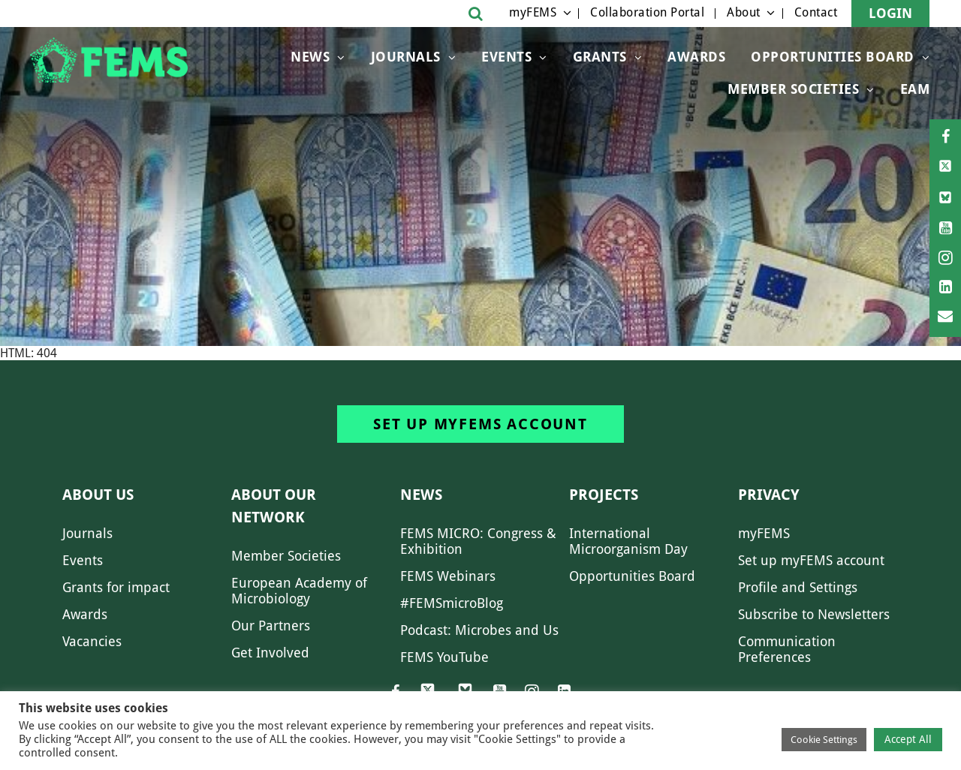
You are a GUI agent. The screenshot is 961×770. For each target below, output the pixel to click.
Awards (696, 57)
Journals (406, 57)
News (310, 57)
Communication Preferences (787, 649)
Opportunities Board (632, 576)
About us (98, 495)
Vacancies (92, 641)
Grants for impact (116, 587)
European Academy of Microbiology (299, 590)
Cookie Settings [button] (824, 739)
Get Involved (270, 652)
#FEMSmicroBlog (451, 603)
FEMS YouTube (444, 657)
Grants (600, 57)
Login (890, 13)
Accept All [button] (908, 739)
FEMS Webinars (448, 576)
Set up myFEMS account (480, 424)
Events (506, 57)
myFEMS (532, 12)
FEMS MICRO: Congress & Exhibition (478, 541)
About (744, 12)
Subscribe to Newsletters (814, 614)
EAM (915, 89)
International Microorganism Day (628, 541)
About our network (273, 506)
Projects (603, 495)
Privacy (769, 495)
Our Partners (270, 625)
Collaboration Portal (647, 12)
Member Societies (793, 89)
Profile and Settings (797, 587)
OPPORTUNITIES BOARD (832, 57)
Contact (816, 12)
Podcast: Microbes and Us (479, 630)
